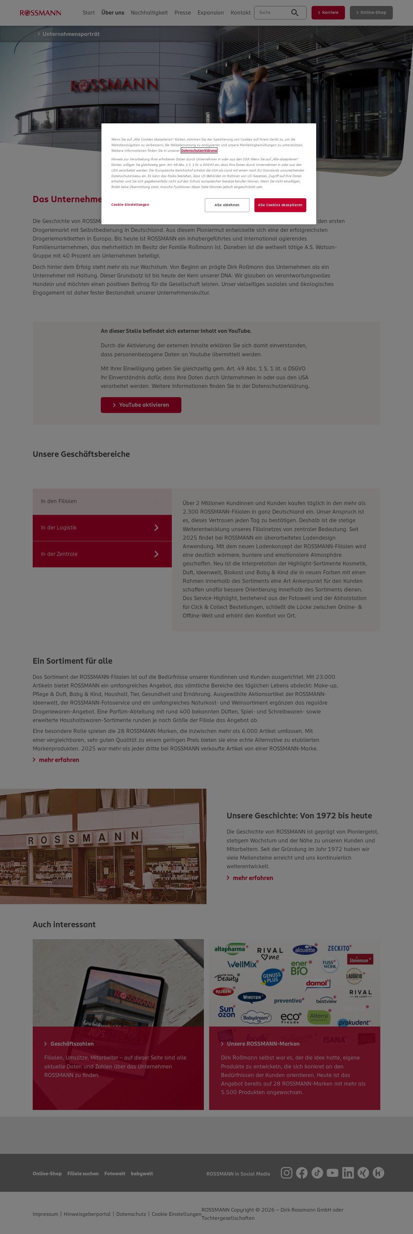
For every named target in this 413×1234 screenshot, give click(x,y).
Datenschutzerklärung (199, 150)
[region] (208, 173)
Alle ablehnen (227, 205)
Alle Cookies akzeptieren (280, 205)
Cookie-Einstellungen (130, 204)
